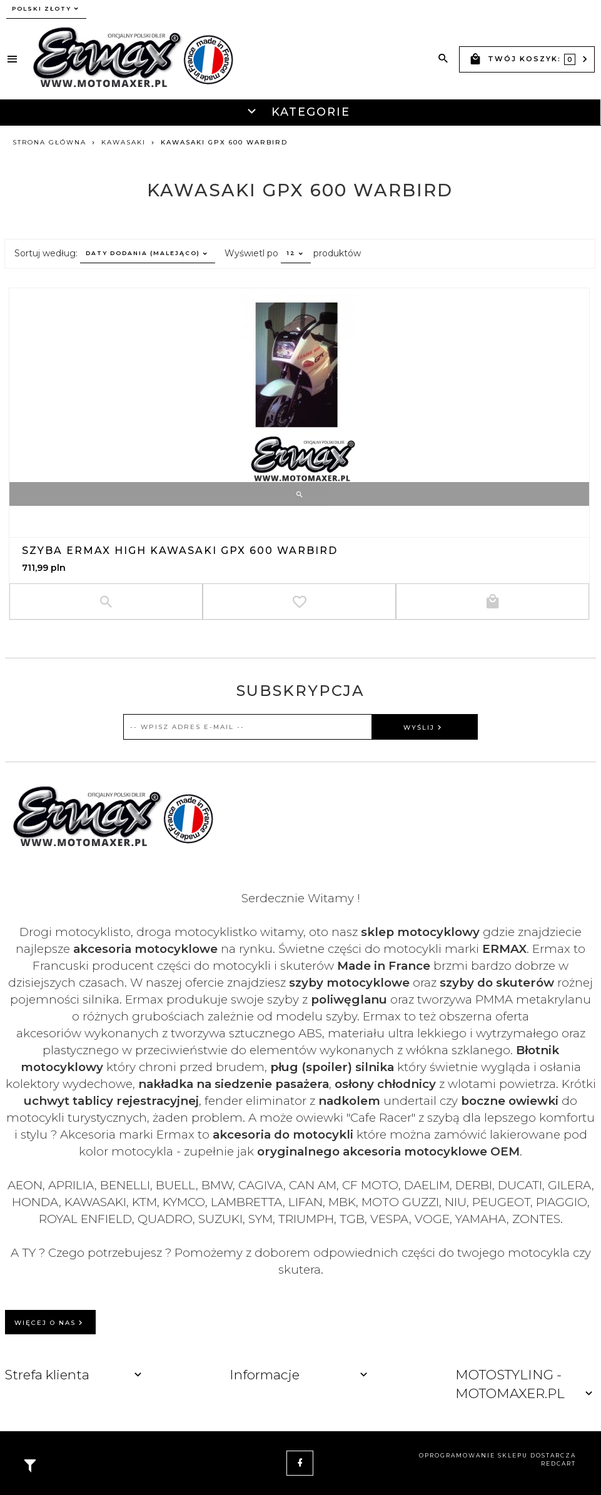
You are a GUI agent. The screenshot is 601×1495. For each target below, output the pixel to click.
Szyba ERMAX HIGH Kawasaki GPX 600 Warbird (180, 550)
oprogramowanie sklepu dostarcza (497, 1455)
